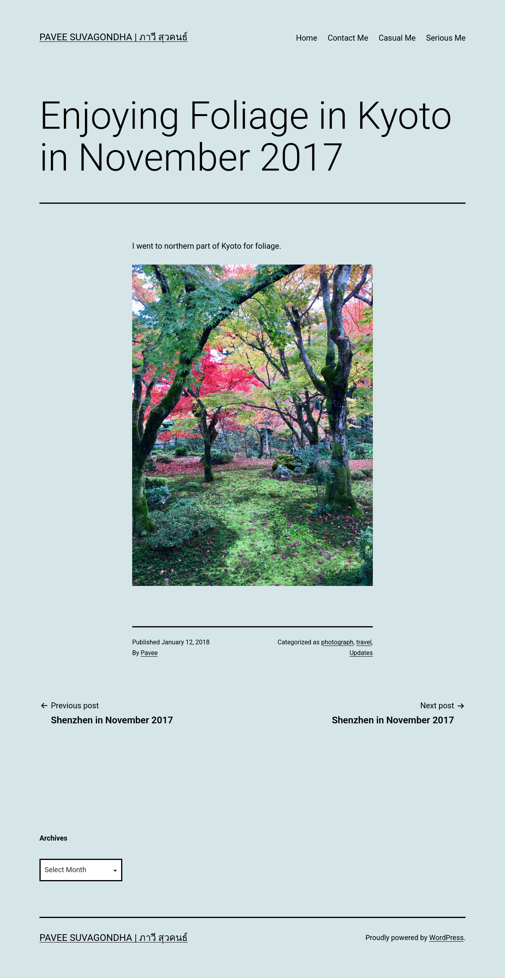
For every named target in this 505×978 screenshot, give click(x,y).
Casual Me (397, 38)
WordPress (446, 937)
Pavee (149, 653)
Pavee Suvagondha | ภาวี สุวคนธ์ (113, 37)
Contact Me (347, 38)
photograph (337, 642)
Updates (361, 653)
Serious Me (446, 38)
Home (306, 38)
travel (364, 642)
